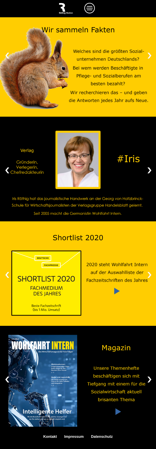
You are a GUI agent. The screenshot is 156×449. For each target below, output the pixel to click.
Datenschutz (102, 437)
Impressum (74, 437)
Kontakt (50, 437)
